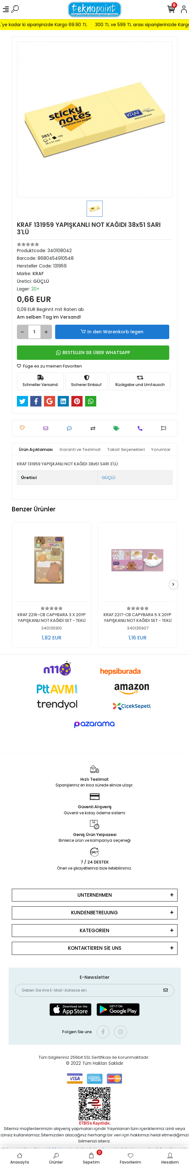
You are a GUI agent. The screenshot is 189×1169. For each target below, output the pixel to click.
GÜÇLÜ (108, 478)
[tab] (36, 449)
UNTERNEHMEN (94, 895)
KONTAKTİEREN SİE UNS (94, 948)
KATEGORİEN (94, 930)
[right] (173, 585)
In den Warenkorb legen (112, 332)
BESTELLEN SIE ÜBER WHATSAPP (93, 352)
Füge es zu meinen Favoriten (49, 366)
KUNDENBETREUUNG (94, 912)
